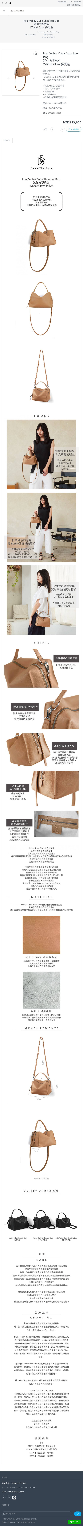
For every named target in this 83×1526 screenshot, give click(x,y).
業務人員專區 (62, 1)
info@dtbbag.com (16, 1492)
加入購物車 (74, 129)
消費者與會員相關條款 (74, 5)
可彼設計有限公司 (29, 1522)
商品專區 (33, 34)
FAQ (70, 1)
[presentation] (8, 78)
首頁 (26, 34)
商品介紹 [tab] (7, 140)
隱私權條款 (77, 1)
